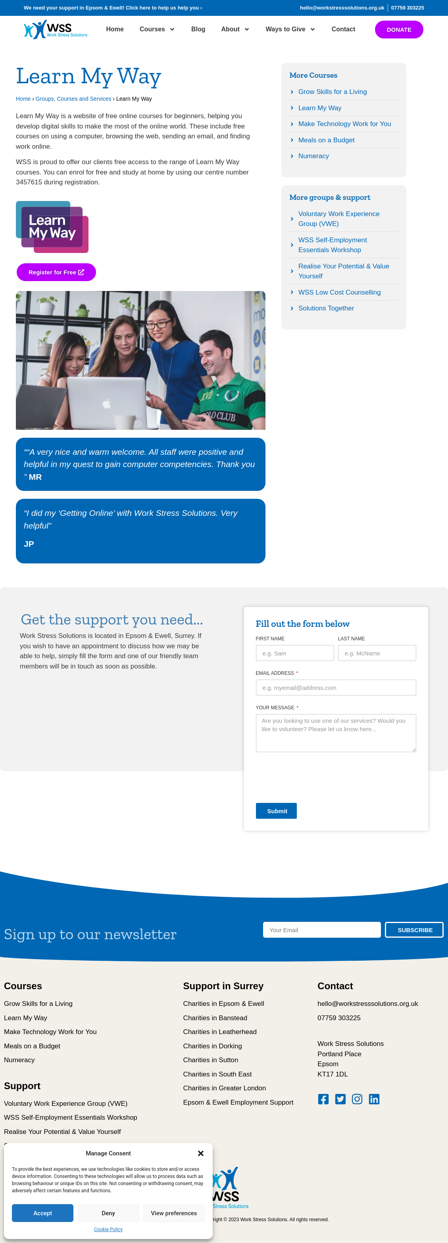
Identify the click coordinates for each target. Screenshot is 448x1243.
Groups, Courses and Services (74, 99)
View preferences (174, 1213)
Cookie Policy (108, 1229)
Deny (108, 1213)
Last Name (351, 639)
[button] (201, 1153)
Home (115, 29)
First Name (270, 639)
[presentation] (316, 777)
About (235, 29)
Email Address (276, 673)
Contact (344, 29)
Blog (198, 29)
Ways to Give (291, 29)
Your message (276, 708)
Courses (157, 29)
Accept (42, 1213)
